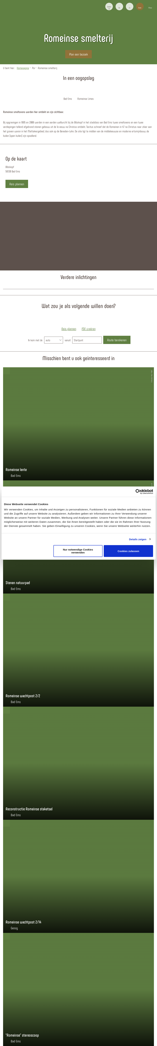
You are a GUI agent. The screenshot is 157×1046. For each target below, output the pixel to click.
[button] (119, 6)
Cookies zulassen (128, 550)
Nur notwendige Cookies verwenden (78, 551)
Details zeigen (137, 539)
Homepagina (23, 68)
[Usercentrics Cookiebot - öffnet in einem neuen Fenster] (138, 491)
